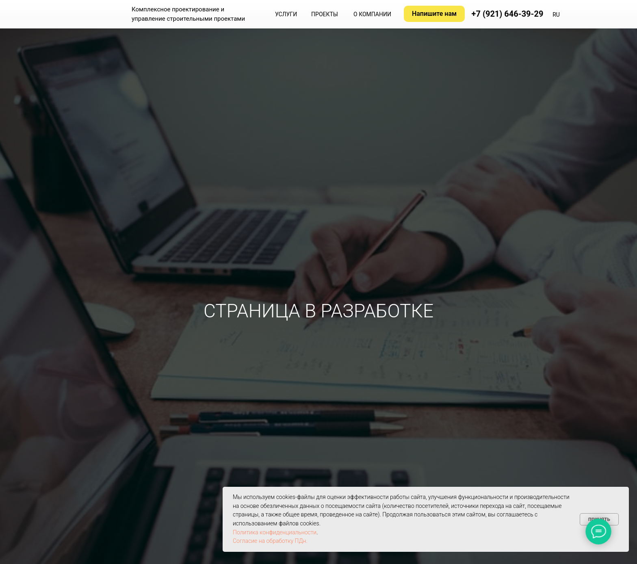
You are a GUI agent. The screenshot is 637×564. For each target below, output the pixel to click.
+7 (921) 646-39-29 (508, 14)
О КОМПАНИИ (372, 14)
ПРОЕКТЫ (324, 14)
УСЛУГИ (286, 14)
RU (556, 14)
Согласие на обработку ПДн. (270, 541)
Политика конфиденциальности (274, 532)
